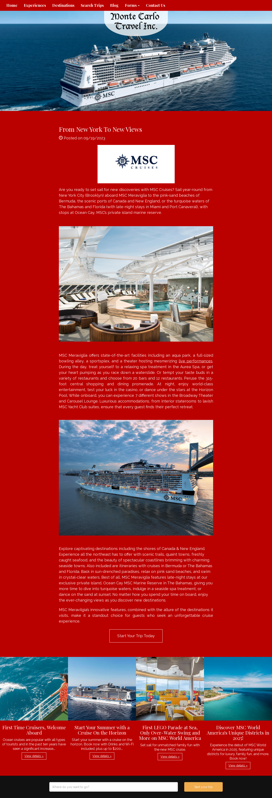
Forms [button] (132, 5)
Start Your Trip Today (136, 636)
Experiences (35, 5)
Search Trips (92, 5)
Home (11, 5)
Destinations (63, 5)
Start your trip (203, 787)
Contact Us (155, 5)
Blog (114, 5)
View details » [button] (34, 756)
